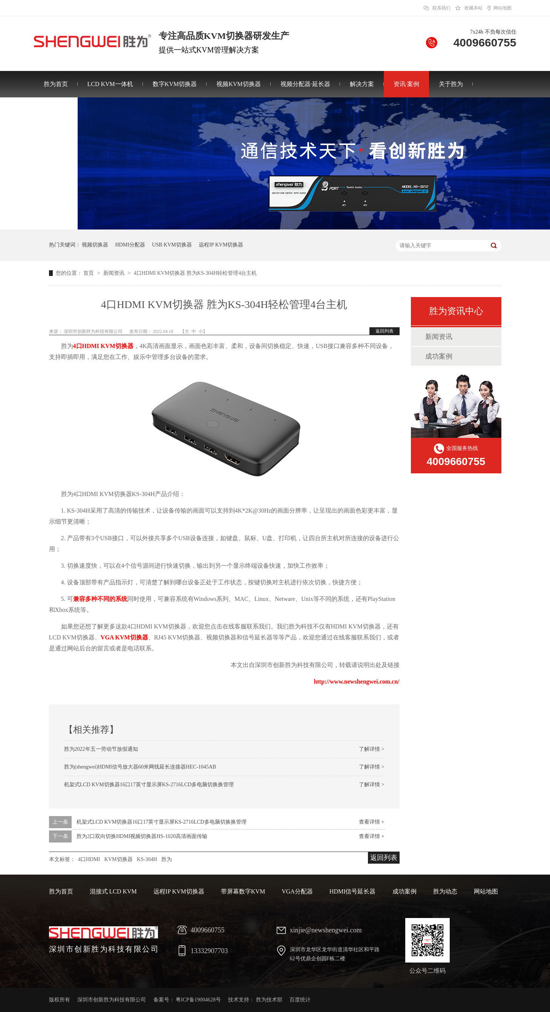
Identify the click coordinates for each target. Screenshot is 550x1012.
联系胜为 (56, 110)
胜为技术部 (269, 1000)
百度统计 (300, 1000)
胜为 (166, 859)
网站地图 (502, 8)
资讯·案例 (406, 84)
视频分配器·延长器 (305, 84)
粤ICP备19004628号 (198, 1000)
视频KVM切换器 (238, 84)
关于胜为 (451, 84)
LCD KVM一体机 (110, 84)
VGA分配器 (297, 891)
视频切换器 (95, 245)
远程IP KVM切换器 (221, 245)
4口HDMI (89, 859)
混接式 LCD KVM (113, 891)
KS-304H (147, 859)
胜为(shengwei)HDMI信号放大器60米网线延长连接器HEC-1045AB (140, 767)
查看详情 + (371, 822)
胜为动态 (445, 891)
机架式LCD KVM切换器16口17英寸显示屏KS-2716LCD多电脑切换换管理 (149, 784)
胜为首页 (56, 84)
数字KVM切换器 (175, 84)
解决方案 (362, 84)
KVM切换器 (118, 859)
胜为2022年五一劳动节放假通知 (101, 749)
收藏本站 (473, 8)
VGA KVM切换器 (124, 637)
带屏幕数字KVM (243, 891)
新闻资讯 (114, 273)
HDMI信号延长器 (352, 891)
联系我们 (441, 8)
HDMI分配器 (130, 245)
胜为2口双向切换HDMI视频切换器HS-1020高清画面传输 (142, 836)
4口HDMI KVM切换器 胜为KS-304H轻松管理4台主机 (195, 273)
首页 (89, 273)
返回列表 (384, 331)
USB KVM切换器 (172, 245)
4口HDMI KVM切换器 (103, 346)
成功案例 (438, 356)
